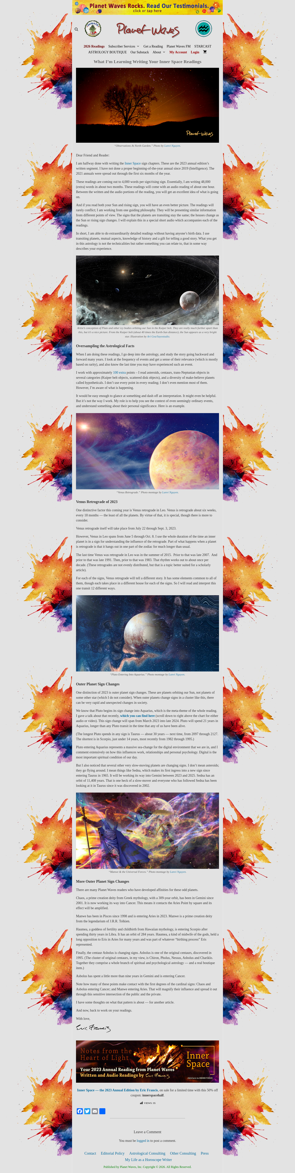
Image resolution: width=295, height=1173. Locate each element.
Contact (90, 1153)
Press (205, 1153)
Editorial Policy (113, 1153)
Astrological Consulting (147, 1153)
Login (195, 52)
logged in (143, 1141)
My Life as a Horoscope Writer (148, 1160)
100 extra (119, 372)
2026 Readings (94, 46)
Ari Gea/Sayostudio (158, 336)
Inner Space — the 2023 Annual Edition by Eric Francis (117, 1090)
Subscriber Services (125, 46)
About (160, 52)
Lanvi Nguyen (172, 145)
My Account (178, 52)
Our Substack (140, 52)
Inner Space (133, 163)
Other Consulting (183, 1153)
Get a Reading (153, 46)
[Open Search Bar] (76, 29)
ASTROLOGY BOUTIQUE (107, 52)
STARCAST (202, 46)
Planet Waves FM (179, 46)
